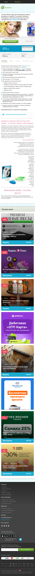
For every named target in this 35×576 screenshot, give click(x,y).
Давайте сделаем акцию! (8, 499)
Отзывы (18, 61)
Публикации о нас (6, 489)
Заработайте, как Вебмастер (9, 501)
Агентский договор (6, 508)
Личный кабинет (33, 1)
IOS (22, 65)
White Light (21, 69)
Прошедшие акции (6, 503)
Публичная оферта (6, 512)
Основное (4, 61)
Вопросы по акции (28, 61)
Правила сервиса (6, 492)
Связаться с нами (5, 519)
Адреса (11, 61)
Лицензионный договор (8, 510)
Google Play (14, 536)
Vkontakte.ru (4, 526)
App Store (5, 536)
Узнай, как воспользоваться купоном (16, 114)
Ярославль (17, 1)
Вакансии (4, 491)
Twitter (6, 526)
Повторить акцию (10, 41)
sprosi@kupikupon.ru (6, 517)
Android (27, 65)
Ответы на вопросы (6, 494)
